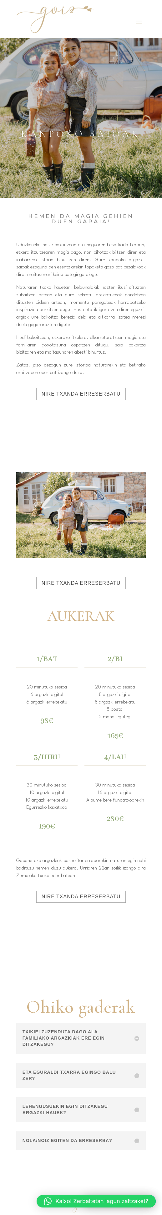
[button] (96, 1201)
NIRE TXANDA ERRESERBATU (81, 394)
